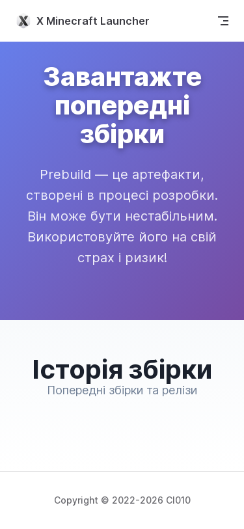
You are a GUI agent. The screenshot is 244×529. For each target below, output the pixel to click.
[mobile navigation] (223, 21)
